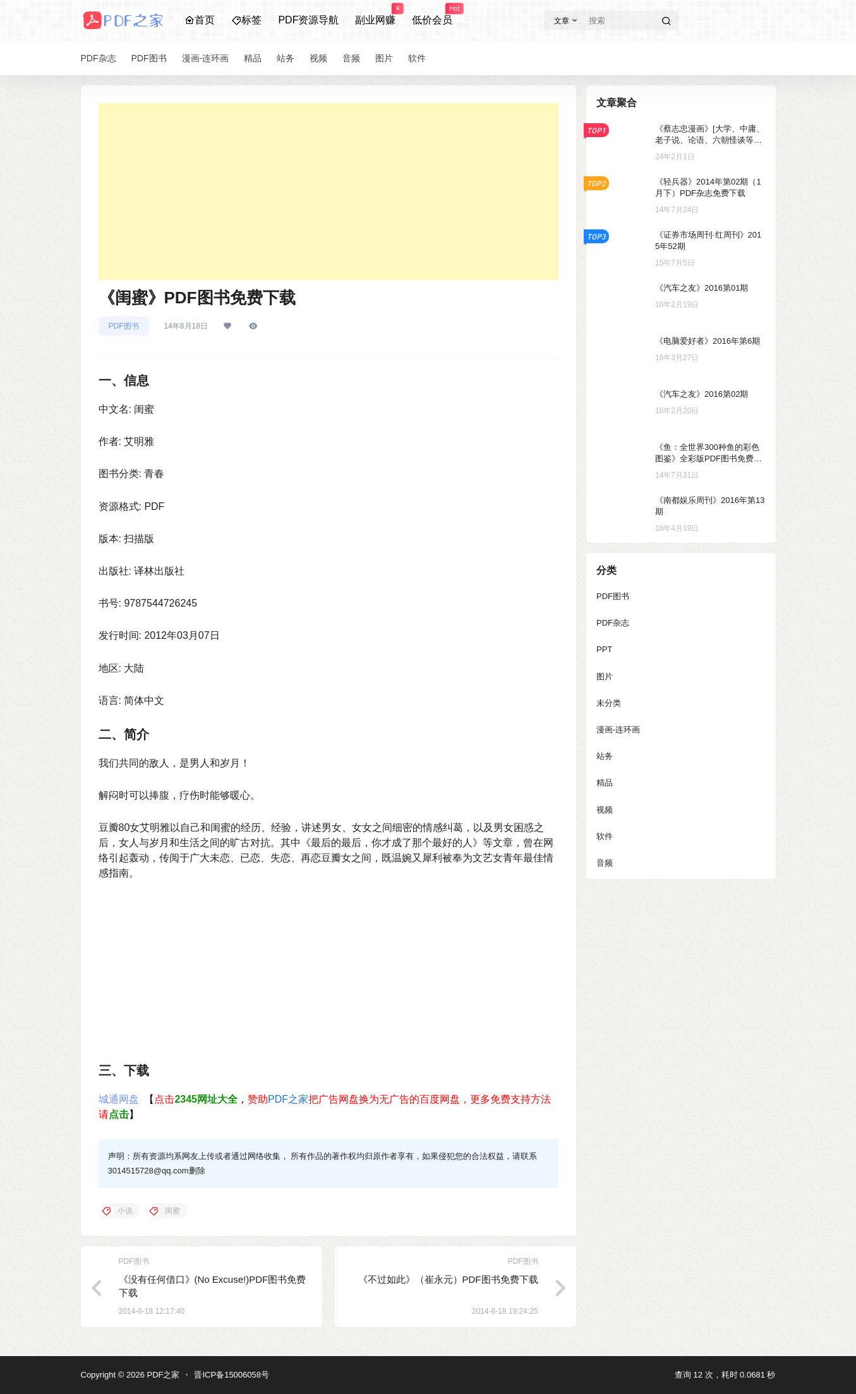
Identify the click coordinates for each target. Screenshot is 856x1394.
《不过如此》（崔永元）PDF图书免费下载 (448, 1279)
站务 (604, 756)
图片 (604, 676)
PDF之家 (288, 1099)
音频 (604, 863)
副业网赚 (375, 14)
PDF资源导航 (308, 20)
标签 (246, 20)
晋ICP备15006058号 (231, 1374)
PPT (604, 649)
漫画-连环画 (618, 729)
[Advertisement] (328, 191)
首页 (199, 20)
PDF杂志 (612, 622)
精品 (604, 782)
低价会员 (432, 14)
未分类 (608, 703)
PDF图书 (124, 326)
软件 (604, 836)
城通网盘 (119, 1099)
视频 (604, 810)
